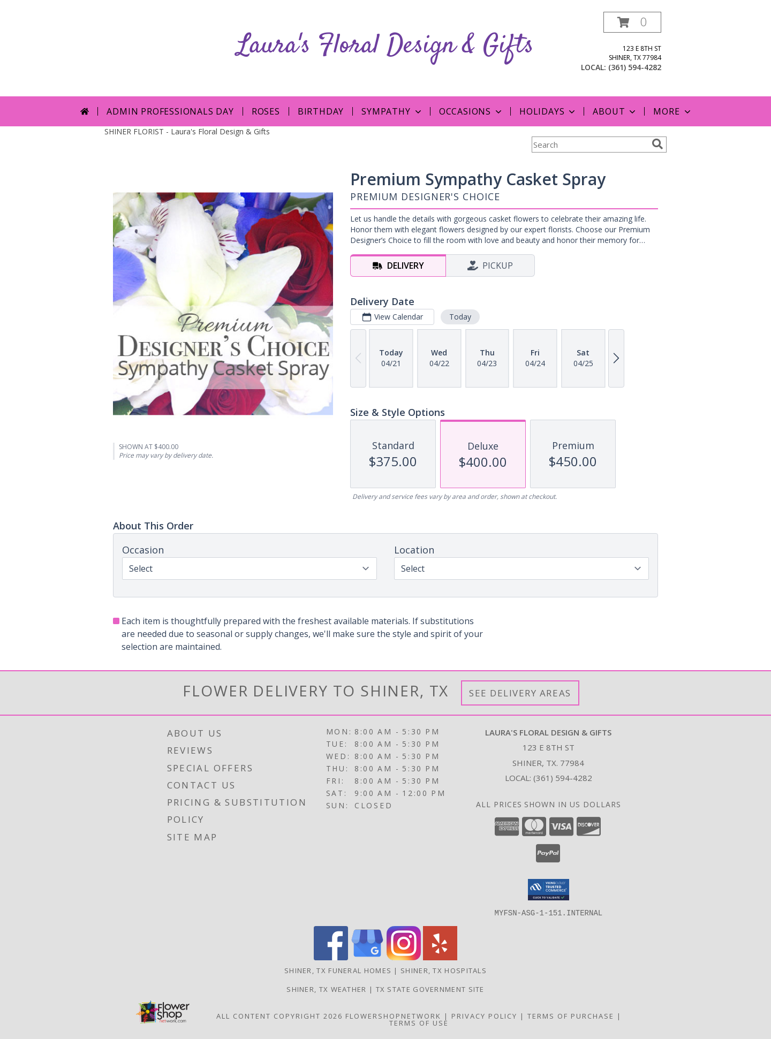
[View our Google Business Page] (367, 957)
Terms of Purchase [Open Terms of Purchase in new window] (570, 1015)
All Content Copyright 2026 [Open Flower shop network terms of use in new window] (279, 1015)
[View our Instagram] (404, 957)
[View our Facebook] (331, 957)
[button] (632, 22)
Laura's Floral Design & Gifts (385, 46)
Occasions (471, 111)
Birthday (321, 111)
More (672, 111)
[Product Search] (589, 144)
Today (460, 317)
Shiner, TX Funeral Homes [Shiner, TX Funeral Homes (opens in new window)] (337, 970)
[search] (657, 144)
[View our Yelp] (440, 957)
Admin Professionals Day (170, 111)
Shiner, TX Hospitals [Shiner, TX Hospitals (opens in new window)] (443, 970)
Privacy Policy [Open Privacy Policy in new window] (484, 1015)
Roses (266, 111)
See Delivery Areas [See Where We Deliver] (520, 693)
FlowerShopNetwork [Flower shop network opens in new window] (393, 1015)
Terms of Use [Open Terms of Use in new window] (419, 1022)
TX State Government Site (430, 989)
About (615, 111)
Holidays (548, 111)
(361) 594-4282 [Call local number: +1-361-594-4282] (634, 67)
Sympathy (392, 111)
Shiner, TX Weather (326, 989)
